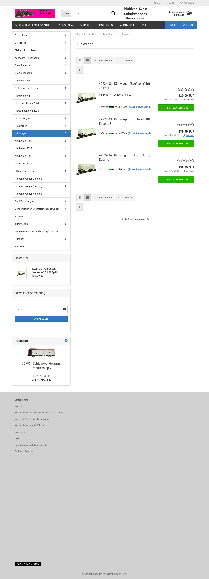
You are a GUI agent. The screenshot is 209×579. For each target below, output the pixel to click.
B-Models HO (105, 24)
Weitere (147, 24)
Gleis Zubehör (22, 65)
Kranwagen (21, 125)
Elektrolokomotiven (25, 50)
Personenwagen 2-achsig (28, 178)
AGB (17, 438)
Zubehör (19, 239)
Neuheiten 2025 (23, 156)
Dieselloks (20, 42)
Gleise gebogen (23, 73)
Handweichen (22, 95)
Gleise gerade (22, 80)
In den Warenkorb (176, 107)
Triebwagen (21, 223)
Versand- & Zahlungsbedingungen (33, 419)
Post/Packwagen (24, 201)
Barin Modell (127, 24)
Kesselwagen (22, 118)
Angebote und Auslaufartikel (34, 24)
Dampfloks (21, 35)
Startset (19, 216)
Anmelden (41, 318)
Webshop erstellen (92, 574)
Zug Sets (20, 246)
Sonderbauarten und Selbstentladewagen (37, 208)
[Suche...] (66, 13)
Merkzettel (187, 3)
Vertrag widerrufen (27, 564)
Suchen (172, 24)
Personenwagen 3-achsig (28, 186)
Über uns (188, 24)
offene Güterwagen (25, 171)
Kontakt (19, 406)
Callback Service (24, 451)
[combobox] (103, 60)
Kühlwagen (21, 133)
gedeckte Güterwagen (27, 57)
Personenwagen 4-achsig (28, 193)
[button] (157, 3)
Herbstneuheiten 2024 (27, 103)
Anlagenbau (66, 24)
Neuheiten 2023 (23, 140)
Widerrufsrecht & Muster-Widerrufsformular (38, 412)
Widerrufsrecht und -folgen (29, 425)
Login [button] (170, 3)
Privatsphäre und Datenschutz (31, 445)
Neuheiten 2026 (23, 163)
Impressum (21, 432)
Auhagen (85, 24)
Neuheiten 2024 (23, 148)
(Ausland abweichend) (139, 107)
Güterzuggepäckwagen (27, 88)
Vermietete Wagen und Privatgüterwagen (37, 231)
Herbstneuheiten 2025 (27, 110)
